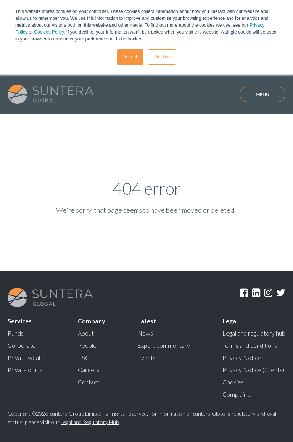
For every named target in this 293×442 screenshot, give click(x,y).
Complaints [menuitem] (237, 394)
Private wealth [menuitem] (26, 357)
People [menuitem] (87, 345)
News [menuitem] (145, 333)
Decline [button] (162, 57)
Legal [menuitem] (230, 320)
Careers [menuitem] (88, 369)
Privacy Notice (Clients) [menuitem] (253, 369)
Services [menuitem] (20, 320)
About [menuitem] (86, 333)
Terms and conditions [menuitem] (249, 345)
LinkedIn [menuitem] (256, 293)
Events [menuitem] (146, 357)
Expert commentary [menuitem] (163, 345)
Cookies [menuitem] (233, 382)
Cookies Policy (49, 32)
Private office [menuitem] (25, 369)
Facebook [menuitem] (244, 293)
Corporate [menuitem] (21, 345)
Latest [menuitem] (146, 320)
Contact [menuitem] (88, 382)
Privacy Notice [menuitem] (241, 357)
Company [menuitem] (91, 320)
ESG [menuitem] (84, 357)
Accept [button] (130, 57)
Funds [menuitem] (16, 333)
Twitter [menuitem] (280, 293)
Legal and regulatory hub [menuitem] (253, 333)
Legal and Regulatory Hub (90, 422)
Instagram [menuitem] (268, 293)
